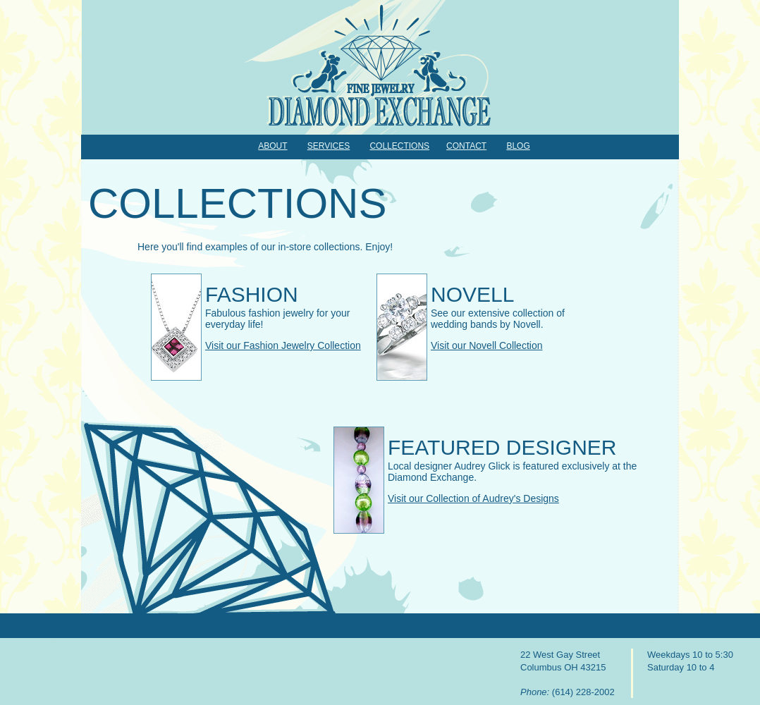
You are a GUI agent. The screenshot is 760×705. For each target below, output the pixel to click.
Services (328, 146)
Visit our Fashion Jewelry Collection (283, 345)
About (272, 146)
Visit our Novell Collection (486, 345)
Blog (517, 146)
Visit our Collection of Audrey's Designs (473, 498)
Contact (466, 146)
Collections (399, 146)
